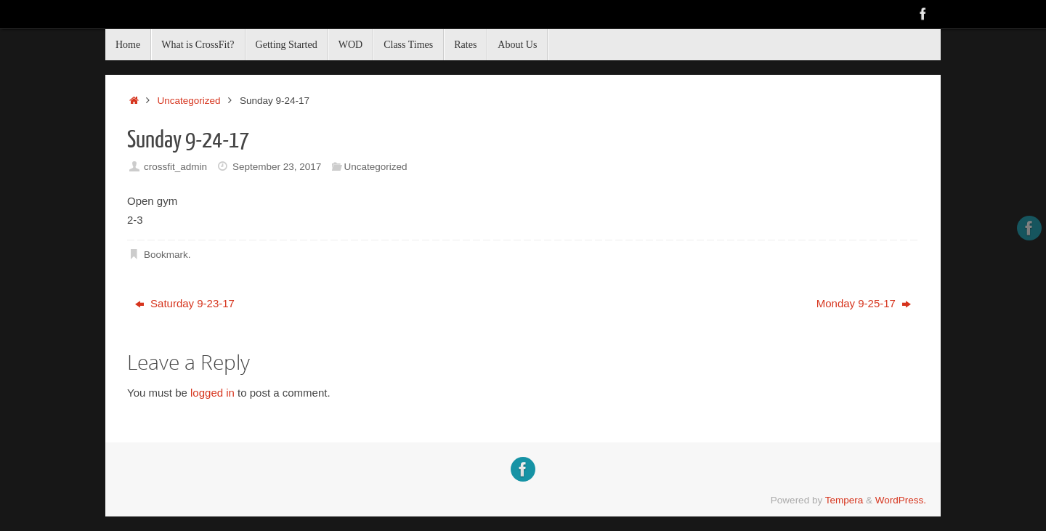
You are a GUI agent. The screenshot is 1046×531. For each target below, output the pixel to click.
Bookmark (166, 254)
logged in (212, 392)
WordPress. (900, 500)
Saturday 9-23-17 (185, 303)
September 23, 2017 (276, 166)
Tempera (844, 500)
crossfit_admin (175, 166)
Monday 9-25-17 (863, 303)
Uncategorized (189, 100)
